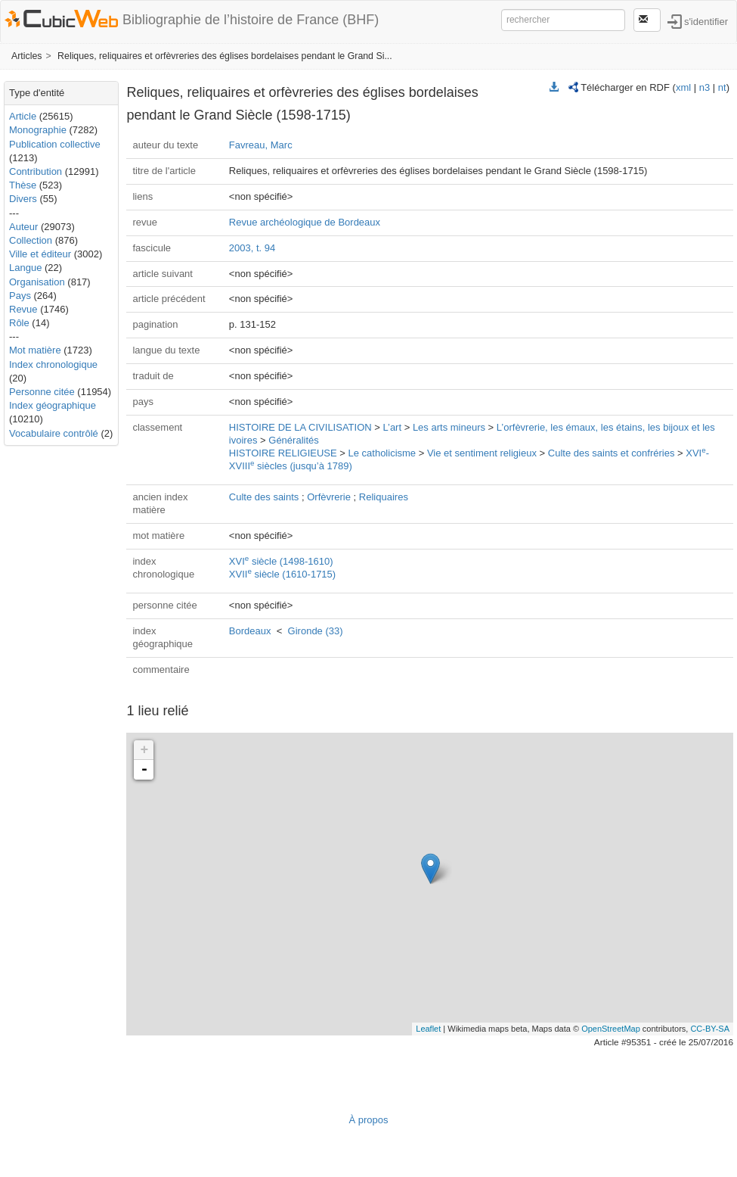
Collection (30, 240)
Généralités (293, 440)
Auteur (23, 226)
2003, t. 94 (252, 248)
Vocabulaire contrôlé (53, 433)
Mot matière (35, 350)
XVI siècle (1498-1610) (281, 561)
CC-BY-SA (709, 1028)
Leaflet (428, 1028)
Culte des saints (264, 497)
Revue (23, 309)
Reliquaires (383, 497)
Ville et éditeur (41, 254)
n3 (704, 87)
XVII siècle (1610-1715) (282, 574)
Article (22, 116)
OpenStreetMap (610, 1028)
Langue (25, 267)
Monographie (38, 129)
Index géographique (52, 405)
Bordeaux (250, 631)
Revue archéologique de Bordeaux (304, 222)
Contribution (35, 171)
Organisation (37, 282)
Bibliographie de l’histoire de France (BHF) (250, 19)
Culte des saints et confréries (611, 453)
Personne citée (42, 391)
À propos (368, 1120)
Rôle (19, 323)
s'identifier (706, 20)
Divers (23, 198)
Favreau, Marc (261, 145)
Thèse (22, 185)
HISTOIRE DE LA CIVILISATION (300, 427)
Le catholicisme (382, 453)
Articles (26, 56)
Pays (20, 295)
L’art (391, 427)
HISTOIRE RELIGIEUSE (283, 453)
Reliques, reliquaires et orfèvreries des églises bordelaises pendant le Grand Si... (224, 56)
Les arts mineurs (449, 427)
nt (722, 87)
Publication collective (55, 144)
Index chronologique (53, 364)
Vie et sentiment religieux (482, 453)
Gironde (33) (315, 631)
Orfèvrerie (329, 497)
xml (683, 87)
